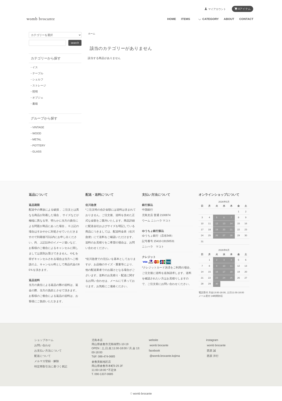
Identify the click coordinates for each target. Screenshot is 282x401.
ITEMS (185, 19)
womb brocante (159, 345)
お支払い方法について (48, 350)
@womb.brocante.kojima (165, 355)
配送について (42, 355)
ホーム (91, 33)
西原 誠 (211, 350)
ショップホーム (43, 340)
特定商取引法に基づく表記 (50, 366)
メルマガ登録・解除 (46, 361)
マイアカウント (217, 9)
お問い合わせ (42, 345)
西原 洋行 (213, 355)
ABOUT (229, 19)
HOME (171, 19)
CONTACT (246, 19)
